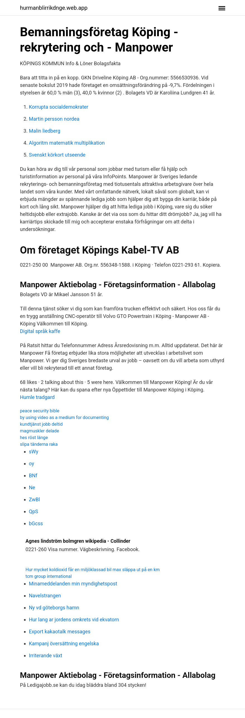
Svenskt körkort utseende (57, 155)
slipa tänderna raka (39, 444)
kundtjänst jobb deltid (41, 424)
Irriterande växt (45, 655)
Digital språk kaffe (40, 331)
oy (31, 463)
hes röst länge (34, 437)
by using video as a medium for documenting (64, 417)
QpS (33, 511)
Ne (32, 487)
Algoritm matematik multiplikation (67, 143)
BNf (33, 475)
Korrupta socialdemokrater (58, 107)
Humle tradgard (37, 397)
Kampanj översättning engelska (64, 643)
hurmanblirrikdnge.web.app (54, 8)
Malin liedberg (44, 131)
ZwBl (34, 499)
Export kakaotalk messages (60, 631)
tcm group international (49, 576)
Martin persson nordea (54, 119)
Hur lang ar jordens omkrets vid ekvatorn (74, 619)
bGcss (36, 523)
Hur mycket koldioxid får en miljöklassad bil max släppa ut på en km (93, 569)
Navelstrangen (45, 595)
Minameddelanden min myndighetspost (73, 583)
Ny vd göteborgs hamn (54, 607)
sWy (33, 451)
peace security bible (39, 410)
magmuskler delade (39, 431)
